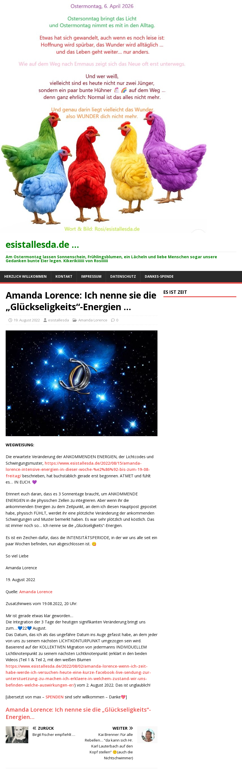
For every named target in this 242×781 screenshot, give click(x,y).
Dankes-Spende (159, 276)
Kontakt (63, 276)
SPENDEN (55, 697)
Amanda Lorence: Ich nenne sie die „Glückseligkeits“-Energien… (78, 713)
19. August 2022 (27, 320)
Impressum (91, 276)
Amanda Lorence (92, 320)
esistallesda (58, 320)
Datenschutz (123, 276)
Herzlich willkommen (25, 276)
